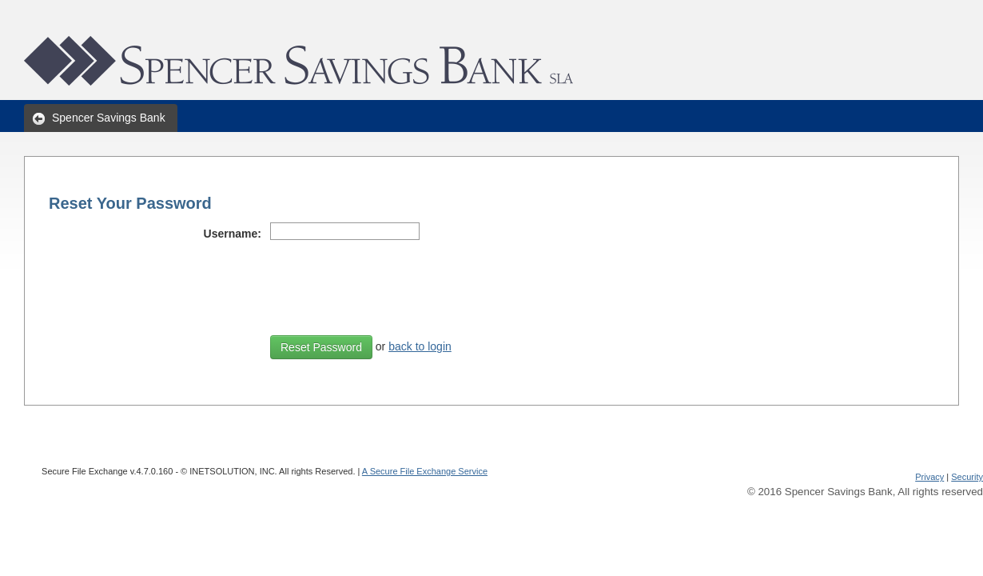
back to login (420, 346)
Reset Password (321, 347)
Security (967, 477)
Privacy (929, 477)
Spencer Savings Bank (108, 117)
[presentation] (391, 282)
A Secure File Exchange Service (425, 471)
